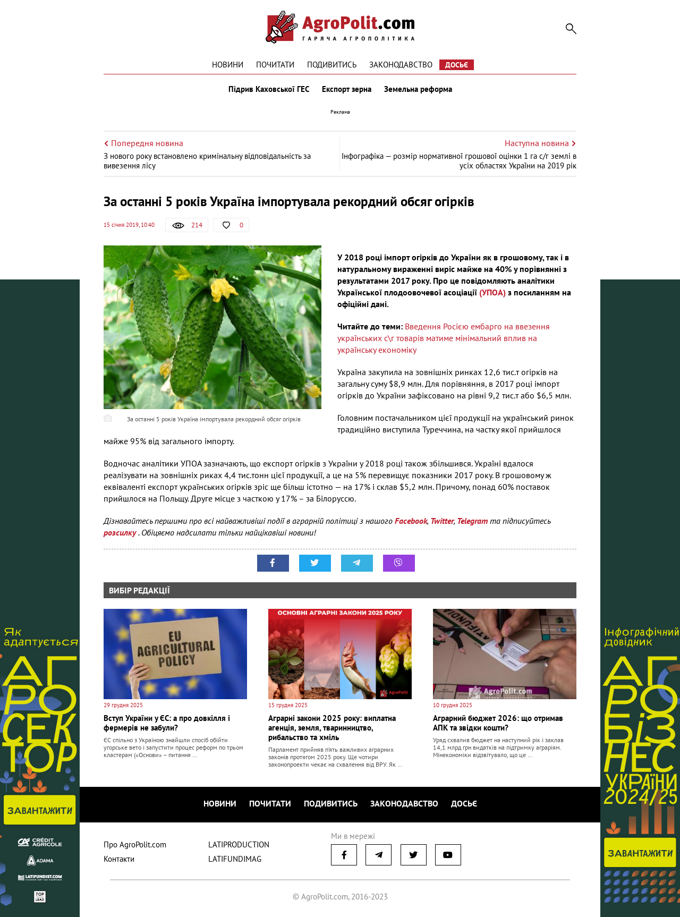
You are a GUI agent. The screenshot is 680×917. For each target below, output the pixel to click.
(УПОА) (492, 292)
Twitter (442, 520)
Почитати (275, 65)
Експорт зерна (346, 89)
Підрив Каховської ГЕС (268, 89)
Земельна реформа (418, 89)
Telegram (472, 520)
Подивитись (331, 65)
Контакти (119, 859)
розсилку (121, 532)
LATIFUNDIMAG (234, 859)
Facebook (411, 520)
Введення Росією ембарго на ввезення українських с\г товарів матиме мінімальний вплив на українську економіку (443, 338)
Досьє (456, 65)
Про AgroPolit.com (135, 844)
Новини (227, 65)
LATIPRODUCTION (238, 844)
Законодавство (400, 65)
